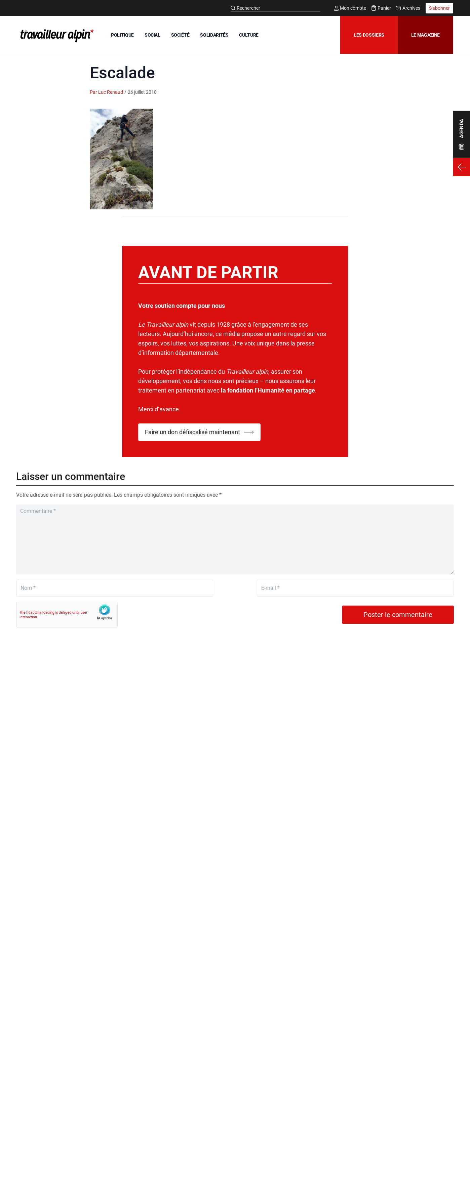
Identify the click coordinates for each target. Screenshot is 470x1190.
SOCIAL (152, 35)
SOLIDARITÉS (214, 35)
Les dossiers (369, 35)
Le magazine (425, 35)
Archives (408, 8)
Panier (381, 8)
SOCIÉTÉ (180, 35)
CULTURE (249, 35)
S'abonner (439, 8)
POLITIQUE (122, 35)
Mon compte (350, 8)
